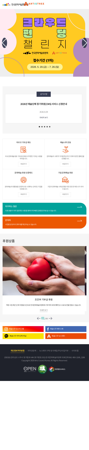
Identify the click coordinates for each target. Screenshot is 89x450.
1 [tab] (39, 126)
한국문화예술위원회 (15, 6)
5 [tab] (49, 126)
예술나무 (16, 329)
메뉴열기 (84, 4)
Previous (4, 43)
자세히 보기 (44, 118)
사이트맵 (74, 351)
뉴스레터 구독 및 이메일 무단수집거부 (53, 351)
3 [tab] (44, 126)
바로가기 (24, 164)
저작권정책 (32, 351)
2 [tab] (42, 126)
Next (84, 43)
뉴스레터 (58, 336)
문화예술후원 (34, 5)
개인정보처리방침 (17, 351)
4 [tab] (47, 126)
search (78, 4)
